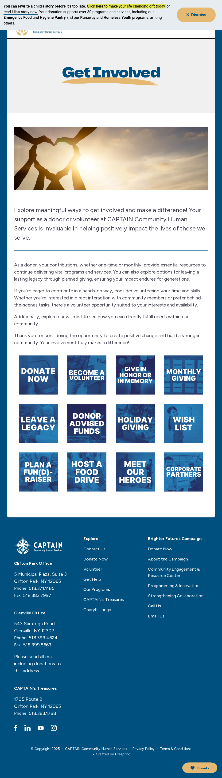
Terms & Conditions (175, 749)
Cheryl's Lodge (97, 609)
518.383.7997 (37, 595)
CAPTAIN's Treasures (103, 599)
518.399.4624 (43, 638)
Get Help (92, 579)
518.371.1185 (42, 588)
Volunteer (92, 569)
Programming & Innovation (173, 585)
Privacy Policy (143, 749)
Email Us (156, 616)
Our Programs (96, 589)
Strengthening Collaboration (175, 595)
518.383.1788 (42, 713)
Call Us (154, 606)
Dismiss (196, 14)
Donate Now (95, 559)
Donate (198, 768)
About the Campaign (168, 559)
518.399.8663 (37, 645)
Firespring (122, 754)
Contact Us (94, 549)
